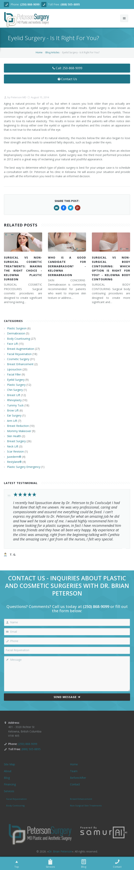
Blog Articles (52, 52)
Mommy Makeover (19, 431)
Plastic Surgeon (17, 328)
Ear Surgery (14, 415)
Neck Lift (12, 446)
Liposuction (14, 369)
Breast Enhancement (20, 364)
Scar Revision (15, 451)
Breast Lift (13, 395)
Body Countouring (18, 338)
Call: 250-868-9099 (67, 68)
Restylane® (14, 462)
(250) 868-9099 (29, 4)
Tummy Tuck (15, 405)
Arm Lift (12, 421)
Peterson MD (18, 97)
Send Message (67, 697)
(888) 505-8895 (70, 4)
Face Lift (12, 344)
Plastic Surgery (16, 385)
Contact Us (67, 79)
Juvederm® (14, 457)
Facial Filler (14, 374)
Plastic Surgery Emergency (23, 467)
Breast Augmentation (20, 349)
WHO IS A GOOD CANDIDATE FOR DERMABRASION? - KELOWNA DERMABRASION (67, 266)
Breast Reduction (18, 426)
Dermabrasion (16, 333)
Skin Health (14, 436)
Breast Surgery (16, 441)
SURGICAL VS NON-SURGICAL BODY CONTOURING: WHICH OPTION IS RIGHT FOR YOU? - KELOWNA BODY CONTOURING (111, 268)
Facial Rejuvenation (19, 354)
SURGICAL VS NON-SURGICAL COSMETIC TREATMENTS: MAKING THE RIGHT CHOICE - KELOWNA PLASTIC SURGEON (23, 268)
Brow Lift (13, 410)
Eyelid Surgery (16, 380)
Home (39, 52)
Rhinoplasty (14, 400)
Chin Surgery (15, 390)
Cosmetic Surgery (18, 359)
